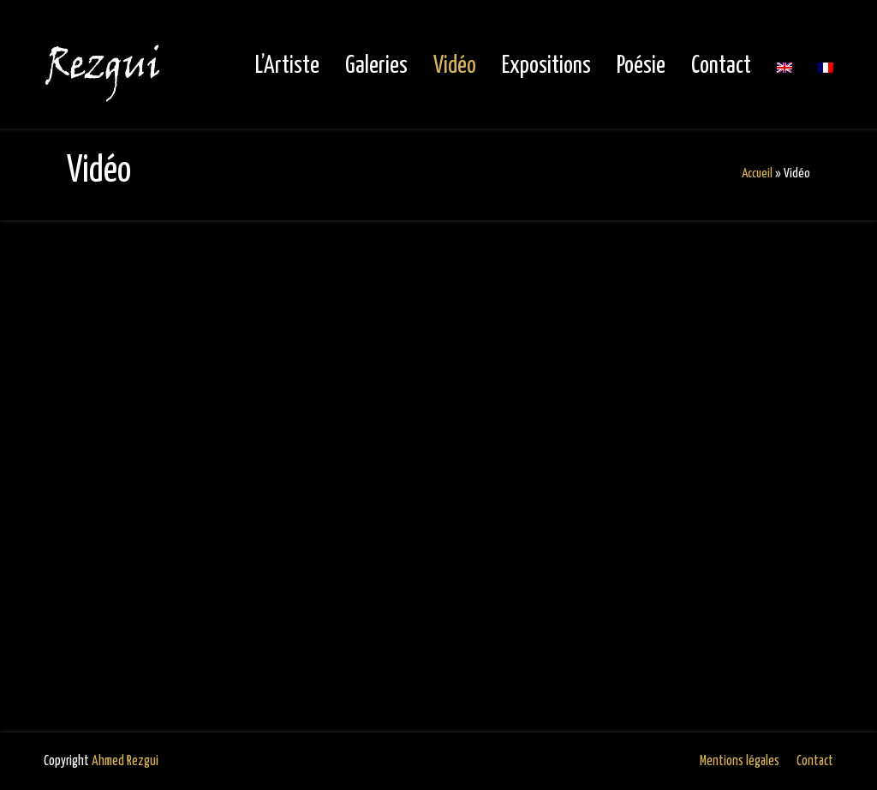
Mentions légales (739, 761)
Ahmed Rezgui (125, 761)
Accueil (757, 173)
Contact (814, 761)
